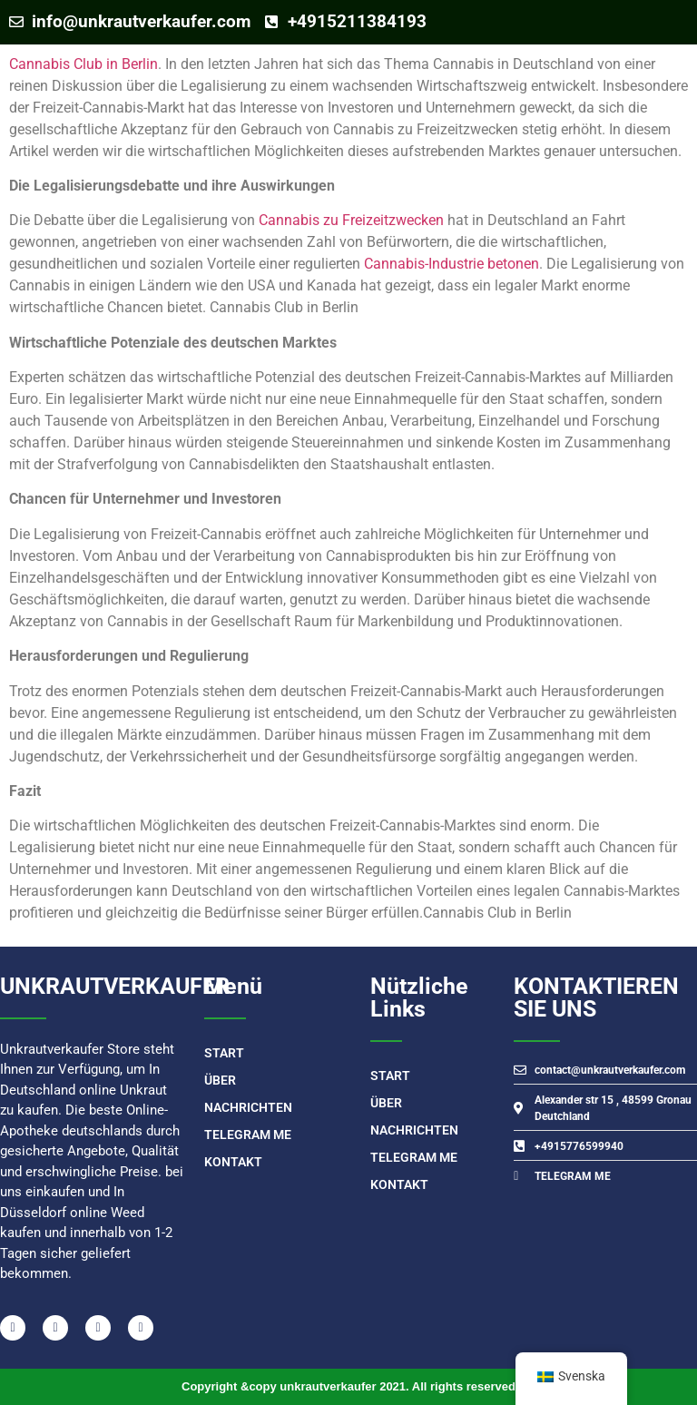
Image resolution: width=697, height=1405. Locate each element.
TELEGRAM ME (247, 1134)
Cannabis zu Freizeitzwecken (351, 220)
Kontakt (233, 1161)
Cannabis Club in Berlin (83, 64)
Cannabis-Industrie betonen (451, 263)
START (224, 1053)
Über (220, 1080)
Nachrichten (248, 1107)
